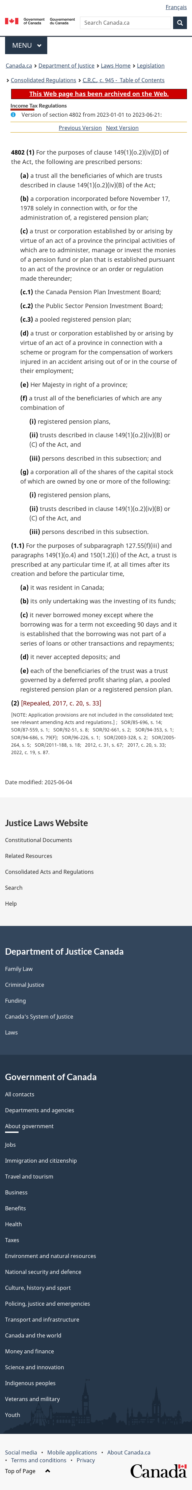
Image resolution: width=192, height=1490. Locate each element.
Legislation (151, 65)
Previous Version (80, 128)
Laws (11, 1032)
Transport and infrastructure (42, 1319)
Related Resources (28, 856)
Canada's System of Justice (39, 1016)
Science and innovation (34, 1367)
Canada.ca (19, 65)
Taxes (12, 1240)
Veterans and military (32, 1399)
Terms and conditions (38, 1460)
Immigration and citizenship (41, 1160)
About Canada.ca (128, 1452)
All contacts (19, 1094)
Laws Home (116, 65)
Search (14, 887)
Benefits (15, 1208)
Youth (12, 1415)
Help (11, 903)
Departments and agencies (39, 1110)
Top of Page (28, 1471)
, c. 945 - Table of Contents (124, 80)
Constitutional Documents (38, 840)
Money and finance (29, 1351)
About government (29, 1126)
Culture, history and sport (38, 1287)
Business (16, 1192)
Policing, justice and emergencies (47, 1303)
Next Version (122, 128)
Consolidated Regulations (43, 80)
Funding (15, 1000)
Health (13, 1224)
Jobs (10, 1144)
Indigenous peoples (30, 1383)
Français (176, 7)
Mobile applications (72, 1452)
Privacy (86, 1460)
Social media (21, 1452)
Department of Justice (66, 65)
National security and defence (43, 1272)
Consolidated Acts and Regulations (49, 872)
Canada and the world (33, 1335)
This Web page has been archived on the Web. (99, 94)
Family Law (19, 969)
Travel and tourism (29, 1176)
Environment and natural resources (50, 1256)
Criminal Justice (24, 984)
